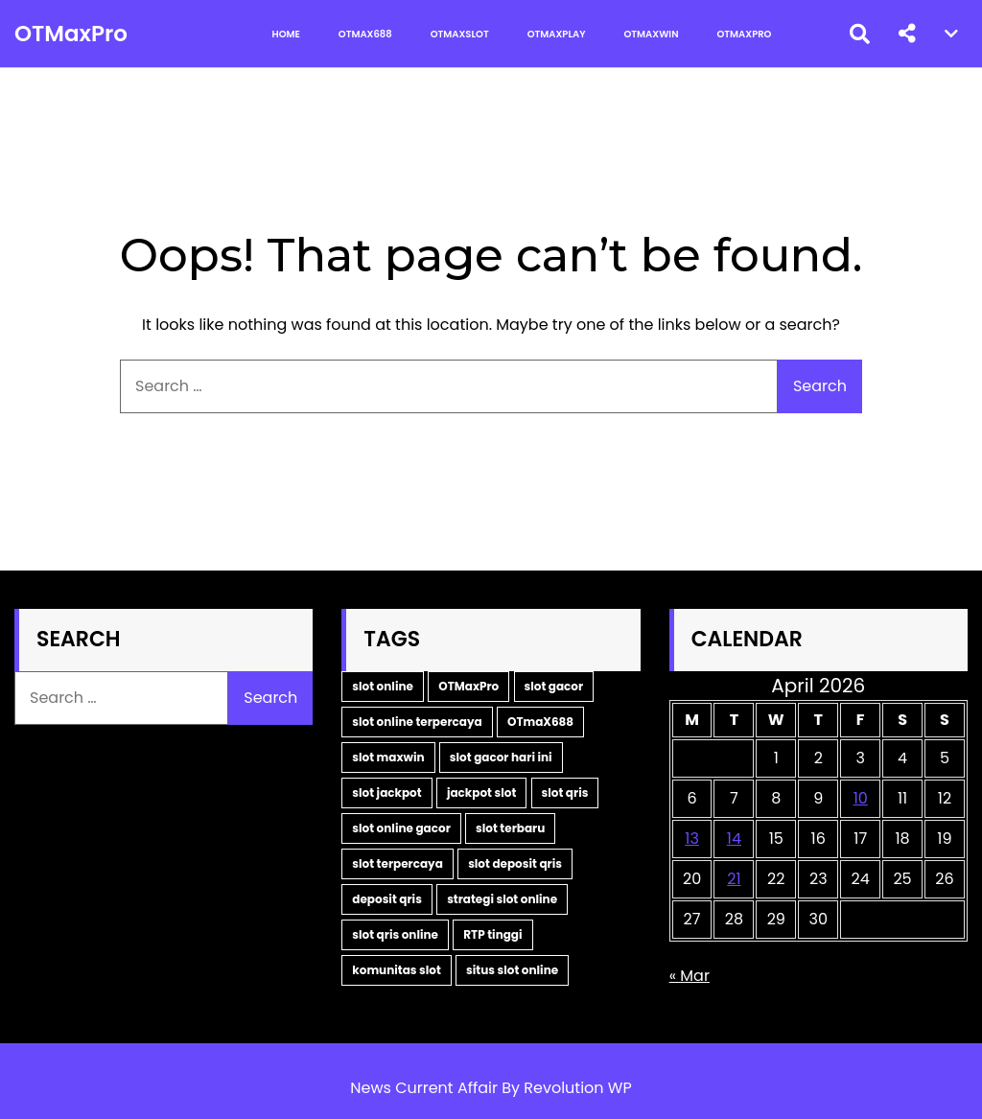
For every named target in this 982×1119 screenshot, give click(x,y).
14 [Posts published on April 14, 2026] (734, 839)
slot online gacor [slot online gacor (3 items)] (401, 828)
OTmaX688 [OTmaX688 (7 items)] (540, 721)
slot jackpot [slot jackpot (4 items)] (386, 792)
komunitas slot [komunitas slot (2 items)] (396, 970)
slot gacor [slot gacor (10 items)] (554, 686)
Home (286, 34)
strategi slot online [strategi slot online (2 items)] (502, 899)
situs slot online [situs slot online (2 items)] (512, 970)
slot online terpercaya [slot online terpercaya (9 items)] (416, 721)
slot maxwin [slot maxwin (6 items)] (388, 757)
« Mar (689, 976)
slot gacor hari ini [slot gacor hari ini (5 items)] (501, 757)
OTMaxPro (71, 33)
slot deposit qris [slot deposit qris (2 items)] (515, 863)
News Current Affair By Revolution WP (491, 1088)
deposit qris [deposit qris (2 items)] (387, 899)
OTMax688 (365, 34)
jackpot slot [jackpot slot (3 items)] (481, 792)
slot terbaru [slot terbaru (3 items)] (510, 828)
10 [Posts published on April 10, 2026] (860, 798)
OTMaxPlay (556, 34)
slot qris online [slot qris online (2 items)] (395, 934)
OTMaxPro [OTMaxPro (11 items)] (468, 686)
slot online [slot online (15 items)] (382, 686)
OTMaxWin (651, 34)
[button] (907, 33)
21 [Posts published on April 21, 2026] (733, 879)
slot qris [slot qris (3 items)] (565, 792)
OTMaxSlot (460, 34)
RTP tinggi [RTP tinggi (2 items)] (492, 934)
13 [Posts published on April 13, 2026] (692, 839)
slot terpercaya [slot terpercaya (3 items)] (397, 863)
